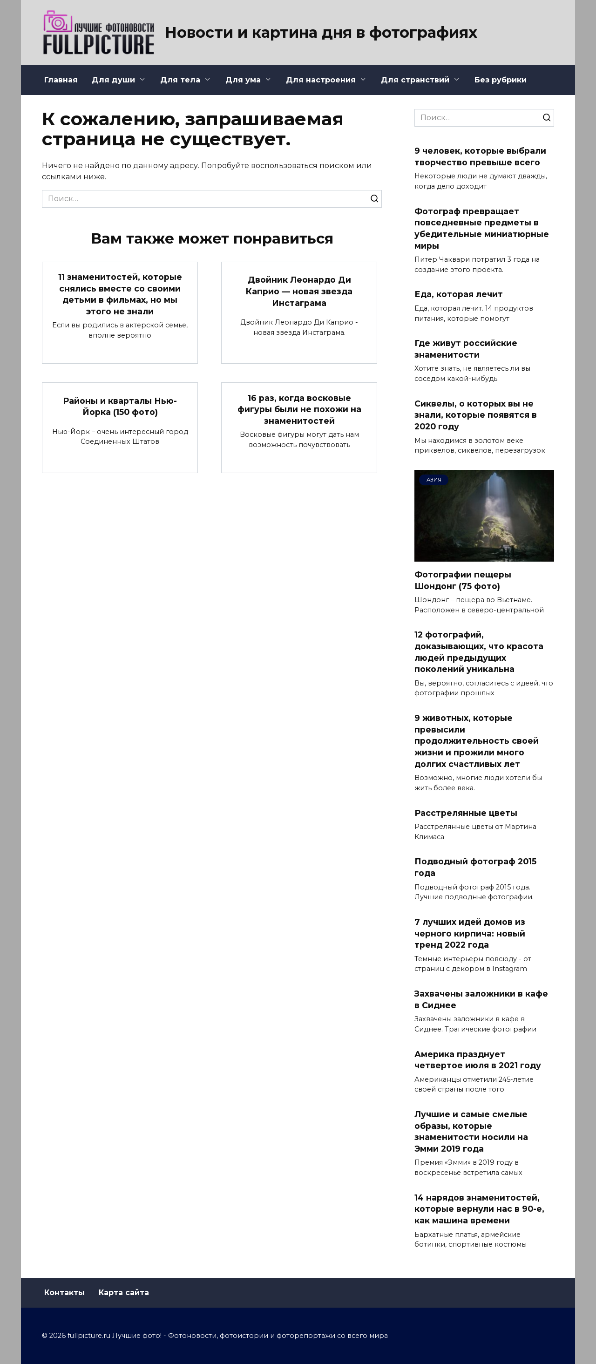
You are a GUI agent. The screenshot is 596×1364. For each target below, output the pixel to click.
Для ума (243, 79)
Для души (113, 79)
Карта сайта (124, 1292)
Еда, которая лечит (458, 294)
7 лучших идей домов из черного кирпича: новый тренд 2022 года (469, 933)
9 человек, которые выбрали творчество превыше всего (480, 156)
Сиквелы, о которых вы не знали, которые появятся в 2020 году (475, 415)
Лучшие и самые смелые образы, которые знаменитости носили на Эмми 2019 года (471, 1131)
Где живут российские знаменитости (465, 349)
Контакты (64, 1292)
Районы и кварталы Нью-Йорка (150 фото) (120, 406)
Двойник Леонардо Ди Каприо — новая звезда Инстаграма (299, 291)
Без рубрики (500, 79)
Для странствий (415, 79)
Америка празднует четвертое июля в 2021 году (477, 1059)
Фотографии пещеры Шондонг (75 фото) (462, 580)
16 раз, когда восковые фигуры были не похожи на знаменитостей (299, 409)
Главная (61, 79)
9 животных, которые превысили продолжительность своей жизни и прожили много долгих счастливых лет (476, 741)
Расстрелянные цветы (465, 812)
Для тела (180, 79)
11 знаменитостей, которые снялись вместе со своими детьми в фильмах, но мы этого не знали (120, 294)
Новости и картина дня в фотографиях (321, 32)
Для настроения (321, 79)
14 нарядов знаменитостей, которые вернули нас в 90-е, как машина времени (479, 1209)
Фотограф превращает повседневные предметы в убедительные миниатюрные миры (481, 228)
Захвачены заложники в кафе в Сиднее (481, 999)
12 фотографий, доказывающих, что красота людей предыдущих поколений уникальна (478, 652)
